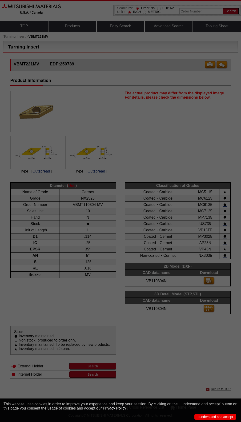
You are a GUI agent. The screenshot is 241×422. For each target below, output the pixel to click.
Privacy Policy (114, 408)
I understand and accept (215, 417)
